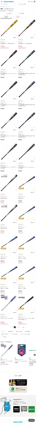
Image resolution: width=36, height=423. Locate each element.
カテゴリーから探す (18, 375)
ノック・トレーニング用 (25, 334)
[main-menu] (2, 2)
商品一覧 (6, 17)
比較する (14, 37)
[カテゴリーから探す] (26, 4)
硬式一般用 (28, 331)
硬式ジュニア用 (4, 334)
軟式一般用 (10, 331)
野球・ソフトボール (6, 6)
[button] (35, 355)
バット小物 (4, 336)
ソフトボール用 (14, 334)
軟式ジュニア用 (19, 331)
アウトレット (18, 17)
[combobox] (9, 4)
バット (11, 6)
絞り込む (10, 13)
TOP (1, 6)
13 (23, 327)
